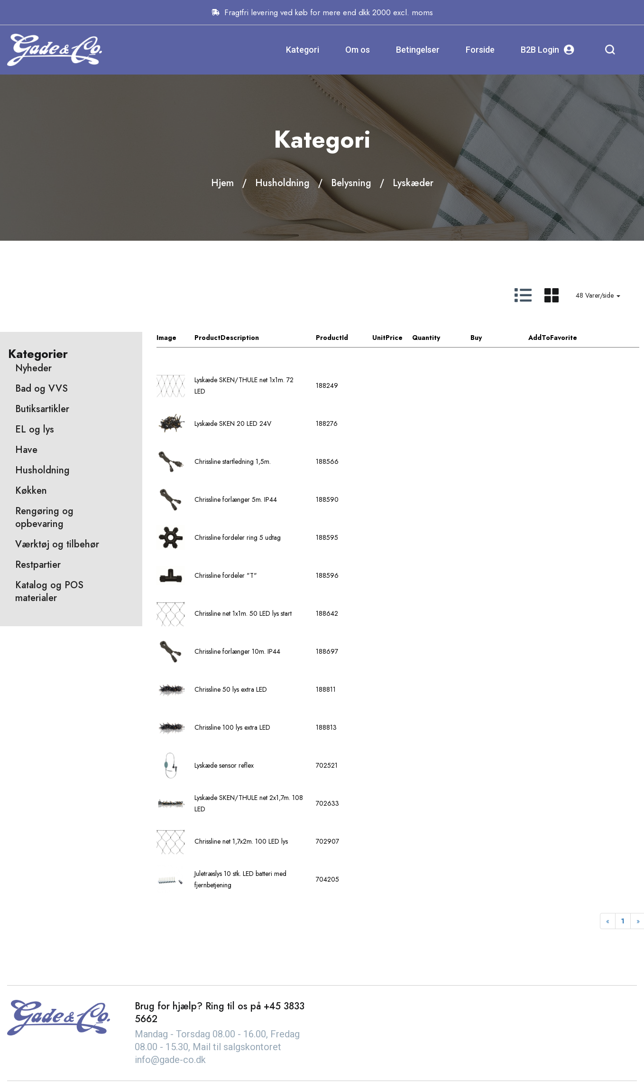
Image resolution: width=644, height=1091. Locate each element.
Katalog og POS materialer (49, 591)
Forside (480, 50)
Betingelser (418, 50)
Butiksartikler (42, 409)
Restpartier (38, 564)
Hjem (222, 183)
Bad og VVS (41, 388)
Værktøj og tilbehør (57, 544)
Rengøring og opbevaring (44, 517)
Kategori (302, 50)
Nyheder (33, 368)
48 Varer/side (598, 295)
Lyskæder (413, 183)
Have (26, 449)
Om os (357, 50)
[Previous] (608, 921)
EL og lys (34, 429)
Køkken (31, 490)
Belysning (351, 183)
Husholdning (282, 183)
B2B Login (547, 50)
